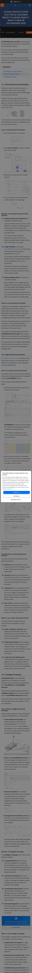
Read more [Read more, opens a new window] (9, 489)
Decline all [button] (16, 496)
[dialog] (16, 486)
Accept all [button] (16, 492)
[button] (16, 499)
